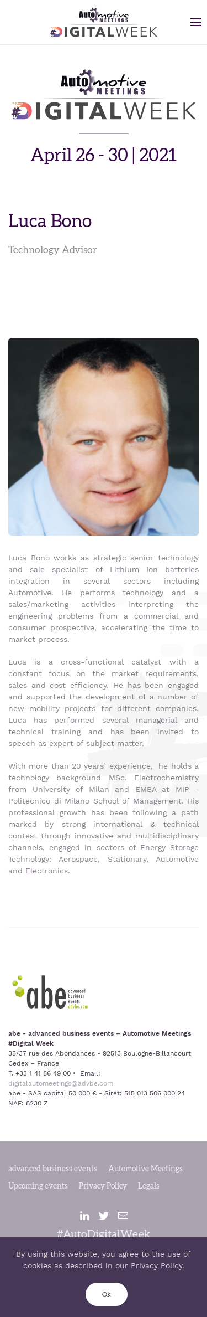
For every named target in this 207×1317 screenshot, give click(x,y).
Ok (106, 1294)
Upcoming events (38, 1186)
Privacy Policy (103, 1186)
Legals (149, 1186)
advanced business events (52, 1169)
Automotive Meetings (145, 1169)
